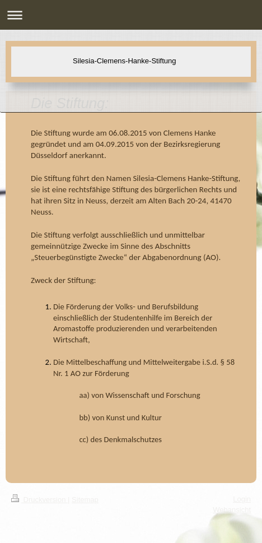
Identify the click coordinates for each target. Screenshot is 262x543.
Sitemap (85, 499)
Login (242, 499)
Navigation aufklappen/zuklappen (131, 15)
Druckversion (39, 499)
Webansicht (232, 509)
